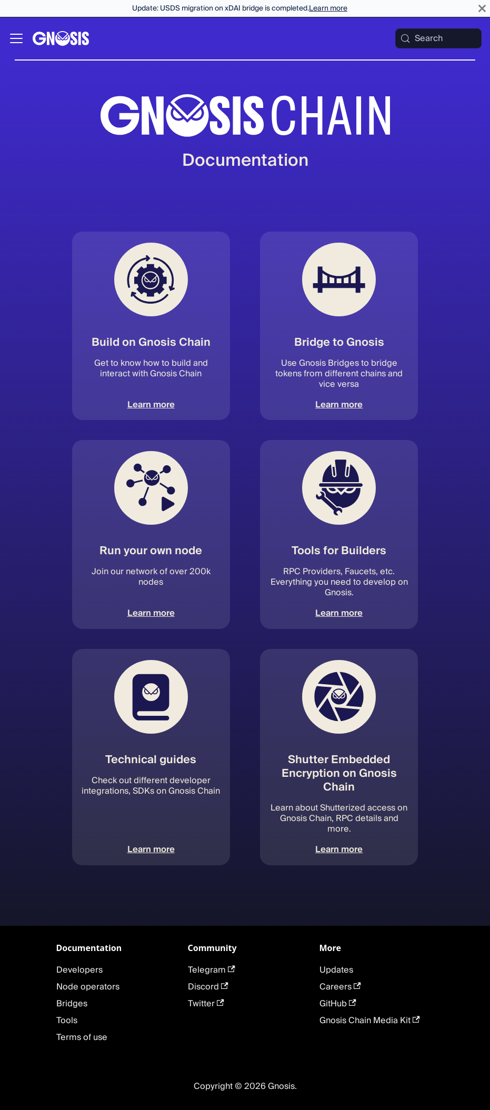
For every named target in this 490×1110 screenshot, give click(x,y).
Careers (340, 986)
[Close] (482, 8)
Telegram (211, 970)
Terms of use (81, 1037)
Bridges (71, 1003)
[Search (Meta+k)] (438, 38)
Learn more (328, 8)
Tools (66, 1020)
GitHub (337, 1003)
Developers (79, 970)
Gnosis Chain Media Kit (369, 1020)
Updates (336, 970)
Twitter (206, 1003)
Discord (208, 986)
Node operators (87, 986)
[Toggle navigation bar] (16, 38)
